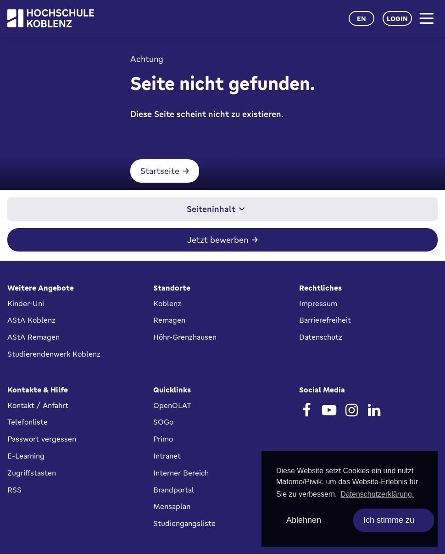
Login (397, 18)
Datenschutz (320, 337)
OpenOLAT (172, 405)
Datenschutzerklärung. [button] (377, 494)
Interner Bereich (181, 473)
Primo (163, 439)
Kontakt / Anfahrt (37, 405)
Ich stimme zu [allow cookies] (388, 520)
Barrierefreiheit (325, 320)
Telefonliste (27, 422)
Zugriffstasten (31, 473)
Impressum (318, 303)
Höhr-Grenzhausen (185, 337)
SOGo (163, 422)
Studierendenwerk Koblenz (53, 354)
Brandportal (173, 490)
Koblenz (167, 303)
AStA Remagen (33, 337)
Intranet (167, 456)
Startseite (154, 172)
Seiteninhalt (216, 210)
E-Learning (25, 456)
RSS (14, 490)
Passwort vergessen (41, 439)
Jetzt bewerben (217, 241)
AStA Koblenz (31, 320)
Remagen (169, 320)
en (361, 18)
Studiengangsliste (184, 523)
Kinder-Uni (25, 303)
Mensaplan (171, 506)
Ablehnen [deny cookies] (303, 520)
